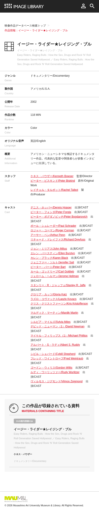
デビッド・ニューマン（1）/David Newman (57, 326)
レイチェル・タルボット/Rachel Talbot (54, 189)
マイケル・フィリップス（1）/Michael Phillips (59, 335)
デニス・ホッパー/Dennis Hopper (51, 207)
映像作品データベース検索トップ (25, 25)
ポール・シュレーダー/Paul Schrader (53, 225)
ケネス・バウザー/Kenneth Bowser (51, 176)
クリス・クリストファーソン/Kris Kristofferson (59, 303)
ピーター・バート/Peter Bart (48, 267)
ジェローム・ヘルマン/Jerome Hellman (54, 276)
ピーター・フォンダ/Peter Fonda (50, 212)
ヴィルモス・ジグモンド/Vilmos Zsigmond (56, 381)
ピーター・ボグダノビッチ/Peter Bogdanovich (59, 216)
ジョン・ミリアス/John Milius (48, 248)
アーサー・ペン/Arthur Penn (47, 235)
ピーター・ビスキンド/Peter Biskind (52, 180)
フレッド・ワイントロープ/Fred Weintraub (56, 358)
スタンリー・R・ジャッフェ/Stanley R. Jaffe (58, 285)
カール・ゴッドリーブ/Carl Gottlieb (52, 271)
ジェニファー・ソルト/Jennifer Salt (52, 262)
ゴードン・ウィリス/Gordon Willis (51, 367)
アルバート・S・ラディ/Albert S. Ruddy (55, 344)
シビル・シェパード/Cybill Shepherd (52, 354)
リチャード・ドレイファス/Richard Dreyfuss (57, 239)
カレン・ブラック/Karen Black (49, 257)
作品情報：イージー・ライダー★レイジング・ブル (36, 30)
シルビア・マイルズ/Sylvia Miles (50, 321)
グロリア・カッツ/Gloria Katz (48, 294)
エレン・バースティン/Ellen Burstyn (52, 253)
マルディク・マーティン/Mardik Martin (54, 312)
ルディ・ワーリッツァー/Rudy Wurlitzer (55, 372)
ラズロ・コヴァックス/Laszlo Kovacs (53, 299)
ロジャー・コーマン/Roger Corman (52, 230)
